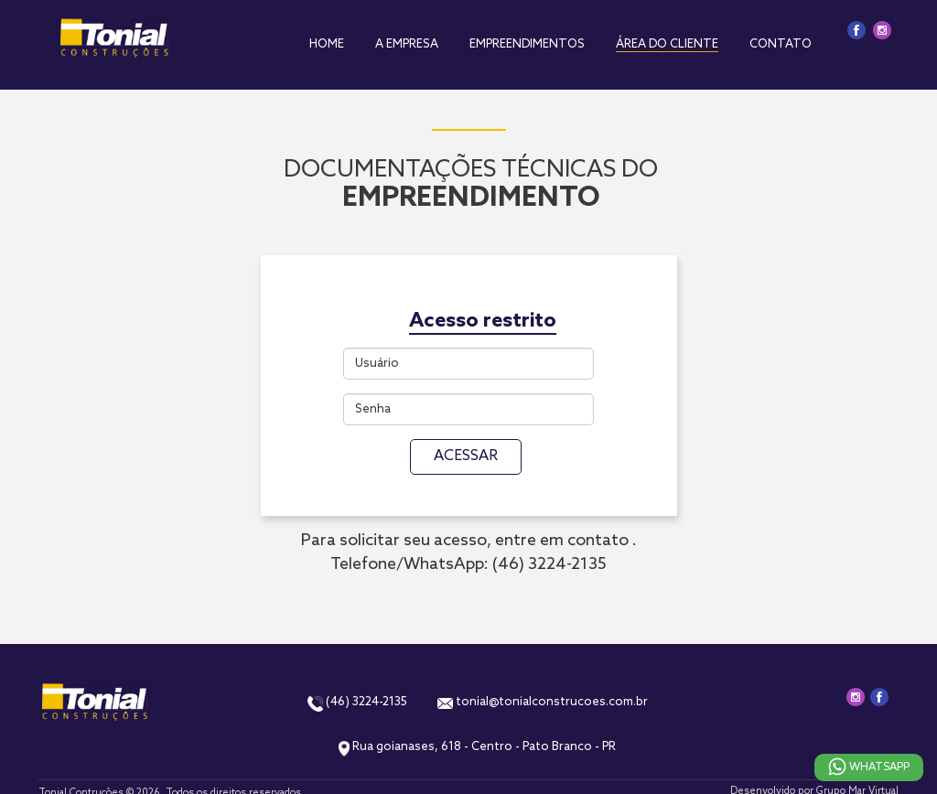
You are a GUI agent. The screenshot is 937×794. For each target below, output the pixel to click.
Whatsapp (869, 768)
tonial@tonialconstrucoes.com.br (542, 702)
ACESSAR (466, 456)
